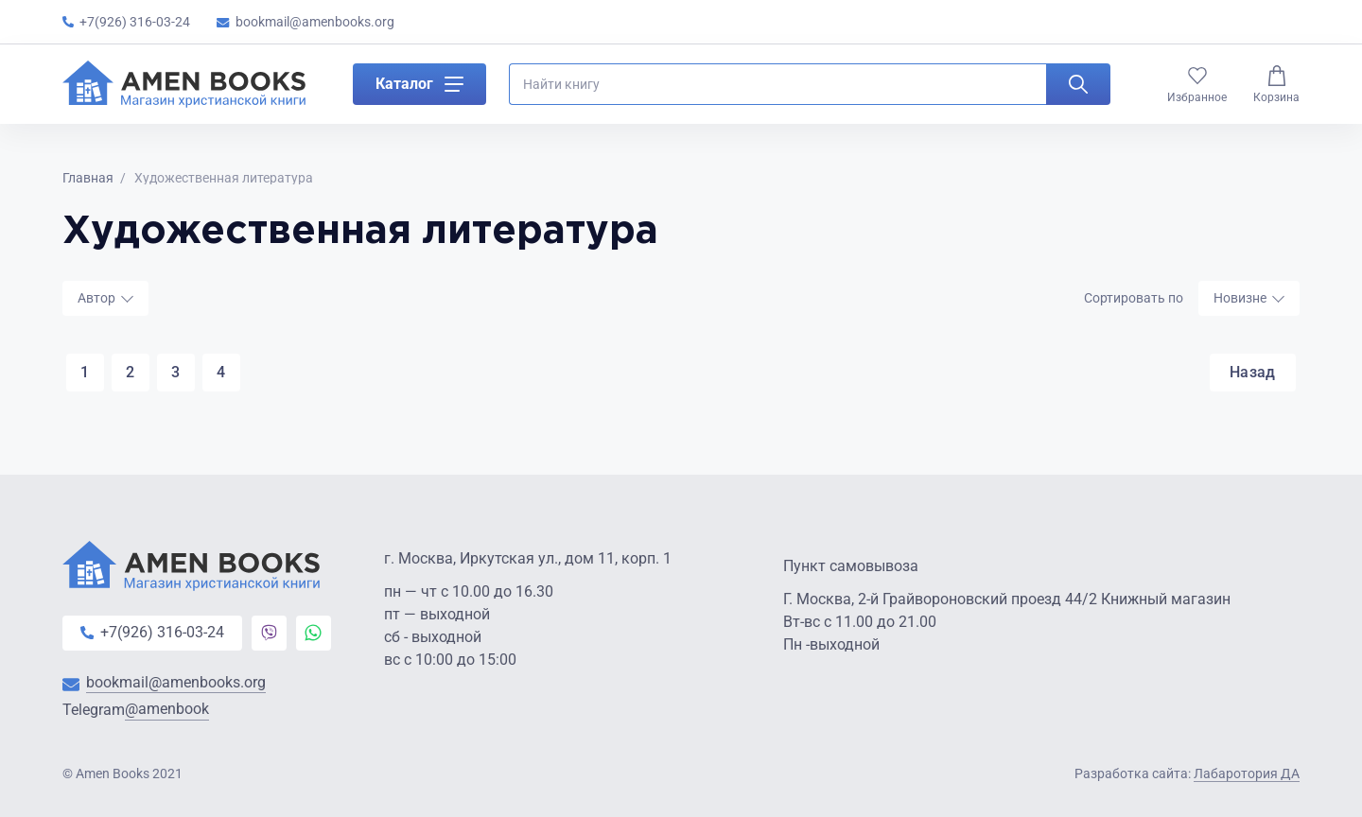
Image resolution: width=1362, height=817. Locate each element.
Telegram (135, 711)
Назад (1250, 373)
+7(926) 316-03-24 (126, 21)
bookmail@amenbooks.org (305, 21)
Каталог (419, 88)
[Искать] (1078, 89)
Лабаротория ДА (1247, 773)
